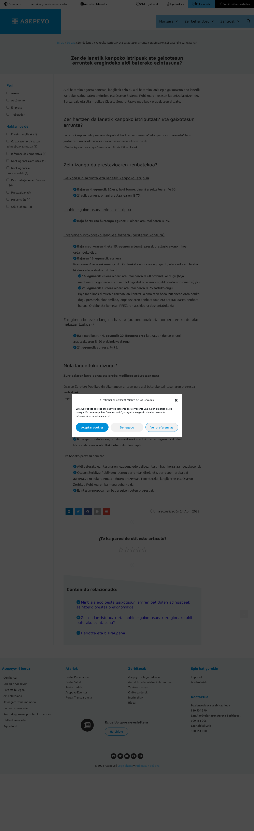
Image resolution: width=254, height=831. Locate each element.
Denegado (127, 427)
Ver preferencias (161, 427)
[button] (176, 400)
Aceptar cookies (92, 427)
